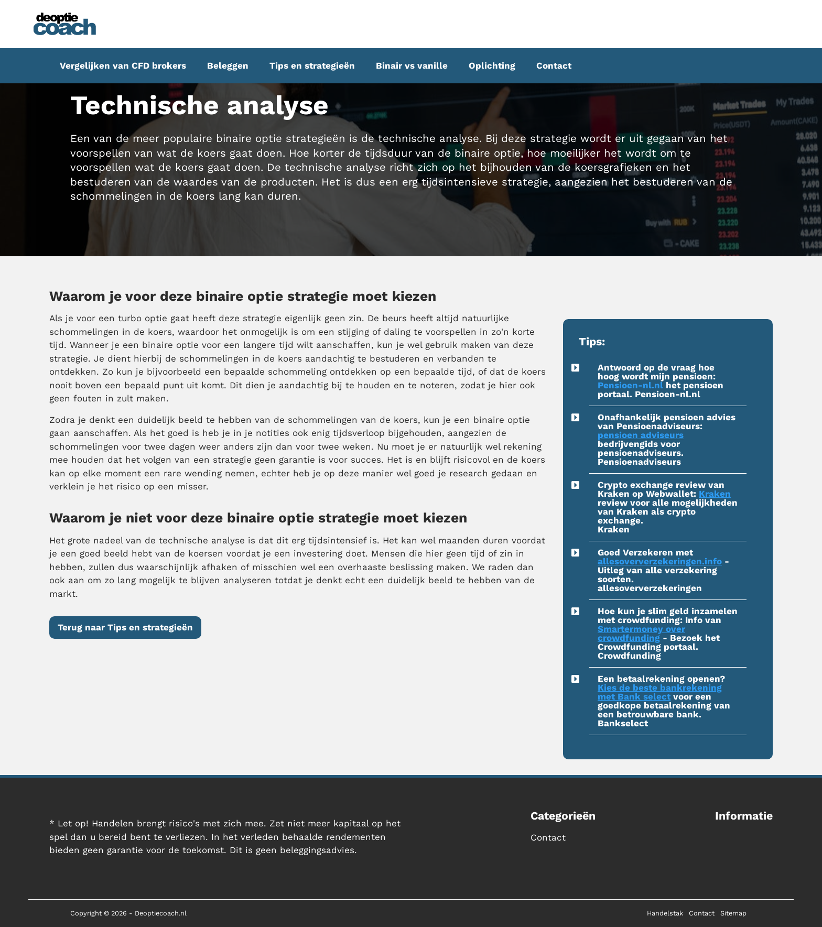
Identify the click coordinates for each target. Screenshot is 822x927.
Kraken (715, 493)
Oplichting (492, 65)
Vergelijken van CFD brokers (123, 65)
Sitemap (733, 913)
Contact (553, 65)
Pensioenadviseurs (639, 461)
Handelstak (665, 913)
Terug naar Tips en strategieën (125, 627)
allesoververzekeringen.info (660, 561)
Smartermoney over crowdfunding (641, 633)
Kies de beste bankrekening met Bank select (660, 692)
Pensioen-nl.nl (630, 385)
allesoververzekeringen (650, 588)
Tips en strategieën (312, 65)
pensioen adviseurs (641, 435)
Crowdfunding (629, 655)
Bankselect (623, 723)
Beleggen (227, 65)
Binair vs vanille (412, 65)
